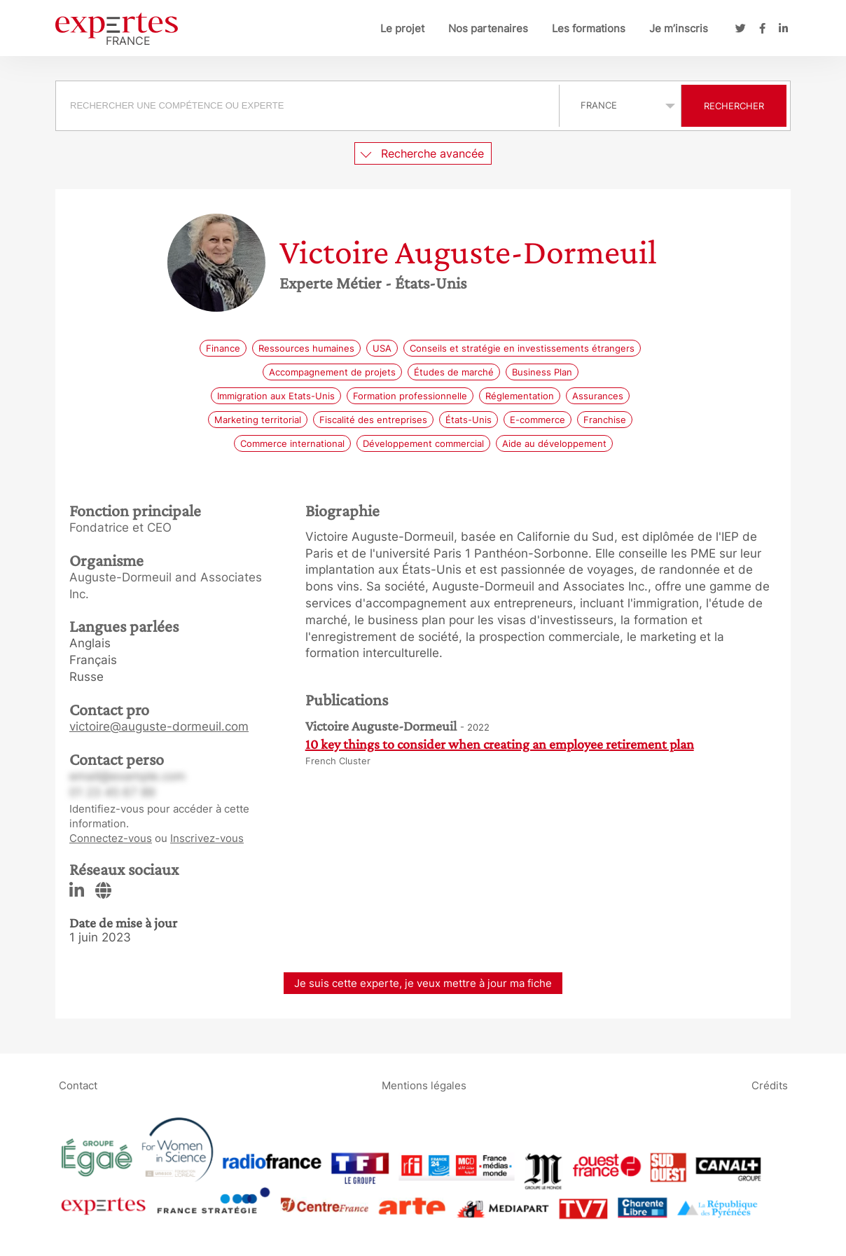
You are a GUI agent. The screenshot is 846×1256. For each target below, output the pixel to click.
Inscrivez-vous (207, 838)
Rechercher (734, 105)
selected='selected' (620, 105)
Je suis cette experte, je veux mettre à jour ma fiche (423, 983)
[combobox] (309, 106)
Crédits (769, 1084)
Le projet (402, 28)
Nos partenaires (488, 28)
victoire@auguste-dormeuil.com (159, 726)
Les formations (588, 28)
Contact (78, 1084)
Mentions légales (424, 1084)
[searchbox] (307, 105)
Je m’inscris (678, 28)
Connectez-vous (110, 838)
